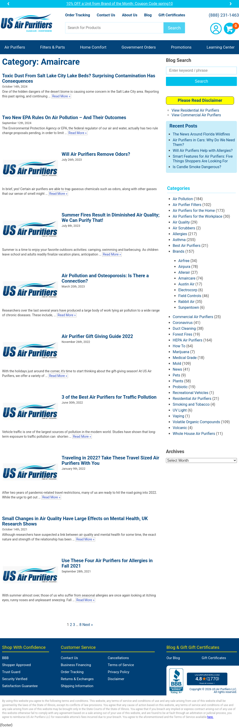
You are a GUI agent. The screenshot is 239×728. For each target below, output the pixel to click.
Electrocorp (187, 290)
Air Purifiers (14, 47)
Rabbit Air (186, 301)
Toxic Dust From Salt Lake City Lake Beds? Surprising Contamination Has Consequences (78, 78)
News (177, 369)
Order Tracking (77, 15)
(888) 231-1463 (224, 15)
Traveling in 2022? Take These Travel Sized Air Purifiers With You (110, 460)
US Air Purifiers (27, 23)
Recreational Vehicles (190, 393)
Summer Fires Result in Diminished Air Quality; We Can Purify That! (111, 217)
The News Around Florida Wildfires (201, 134)
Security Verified (14, 679)
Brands (178, 251)
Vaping (178, 416)
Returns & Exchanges (77, 679)
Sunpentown (188, 307)
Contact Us (106, 15)
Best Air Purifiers (186, 245)
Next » (87, 624)
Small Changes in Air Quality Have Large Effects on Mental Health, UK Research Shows (75, 521)
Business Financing (76, 665)
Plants (178, 381)
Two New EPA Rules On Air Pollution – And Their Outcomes (64, 117)
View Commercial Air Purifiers (196, 115)
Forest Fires (182, 334)
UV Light (180, 410)
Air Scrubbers (184, 228)
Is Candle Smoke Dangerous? (197, 167)
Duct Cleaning (184, 328)
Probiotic (180, 387)
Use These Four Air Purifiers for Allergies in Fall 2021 (107, 563)
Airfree (184, 261)
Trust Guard (11, 672)
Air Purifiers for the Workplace (197, 216)
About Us (129, 15)
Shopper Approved (16, 665)
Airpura (184, 266)
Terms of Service (121, 665)
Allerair (184, 272)
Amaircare (186, 278)
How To (179, 346)
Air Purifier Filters (187, 204)
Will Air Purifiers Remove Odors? (96, 154)
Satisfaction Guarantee (20, 686)
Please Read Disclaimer (200, 100)
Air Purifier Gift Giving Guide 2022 (97, 336)
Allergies (180, 234)
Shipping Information (77, 686)
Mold (177, 363)
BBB (5, 658)
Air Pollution (183, 199)
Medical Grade (185, 357)
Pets (176, 375)
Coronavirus (183, 322)
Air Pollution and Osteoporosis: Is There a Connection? (105, 278)
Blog (148, 15)
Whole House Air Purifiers (194, 433)
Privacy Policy (118, 672)
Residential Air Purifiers (192, 398)
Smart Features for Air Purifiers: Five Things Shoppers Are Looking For (203, 158)
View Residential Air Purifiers (195, 110)
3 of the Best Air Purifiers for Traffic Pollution (109, 397)
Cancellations (118, 658)
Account (216, 28)
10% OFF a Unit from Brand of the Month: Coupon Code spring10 (119, 3)
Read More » (61, 96)
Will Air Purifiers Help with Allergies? (203, 150)
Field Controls (189, 296)
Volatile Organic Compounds (196, 422)
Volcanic (180, 428)
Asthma (179, 240)
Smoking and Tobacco (191, 404)
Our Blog (173, 658)
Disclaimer (116, 679)
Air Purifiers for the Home (194, 210)
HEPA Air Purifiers (187, 340)
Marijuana (181, 352)
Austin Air (186, 284)
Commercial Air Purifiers (193, 317)
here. (210, 717)
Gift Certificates (171, 15)
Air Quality (181, 222)
